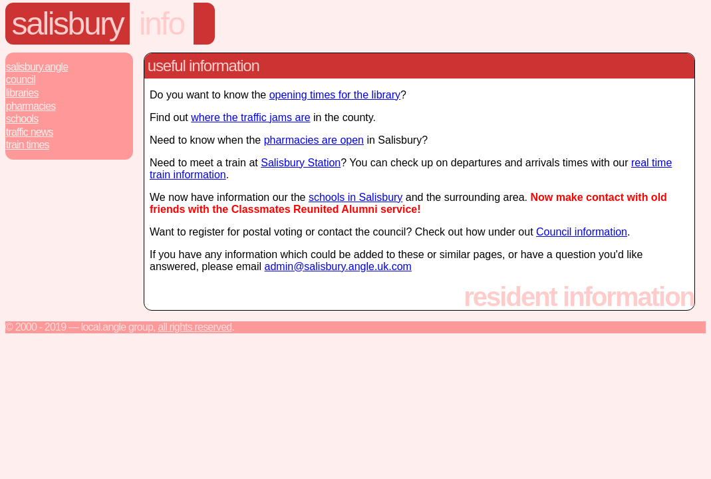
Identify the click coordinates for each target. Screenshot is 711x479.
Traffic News (29, 132)
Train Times (27, 144)
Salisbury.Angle (37, 67)
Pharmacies (31, 106)
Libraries (22, 92)
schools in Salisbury (355, 197)
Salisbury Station (301, 162)
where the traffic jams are (250, 117)
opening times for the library (334, 94)
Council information (581, 232)
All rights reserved (194, 327)
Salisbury (68, 23)
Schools (22, 118)
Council (20, 79)
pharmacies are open (314, 140)
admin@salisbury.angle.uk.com (338, 266)
